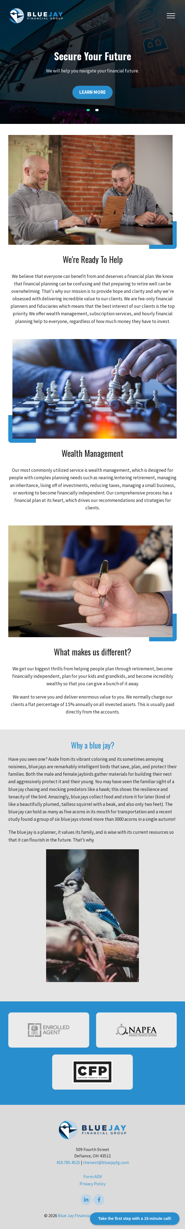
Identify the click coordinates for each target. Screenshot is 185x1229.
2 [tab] (97, 110)
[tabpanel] (92, 62)
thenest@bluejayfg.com (106, 1162)
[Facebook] (98, 1199)
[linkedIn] (86, 1199)
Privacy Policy (92, 1183)
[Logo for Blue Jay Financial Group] (36, 15)
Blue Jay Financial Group (81, 1215)
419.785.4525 (68, 1162)
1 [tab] (88, 110)
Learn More (92, 92)
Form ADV (92, 1176)
